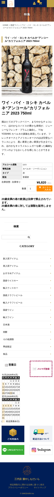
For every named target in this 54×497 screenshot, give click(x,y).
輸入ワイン (8, 317)
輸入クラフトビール (12, 302)
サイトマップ (40, 487)
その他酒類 (8, 339)
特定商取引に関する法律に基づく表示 (27, 484)
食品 (5, 354)
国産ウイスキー (10, 280)
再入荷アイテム (10, 266)
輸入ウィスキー (10, 288)
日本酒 (6, 324)
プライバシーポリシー (18, 487)
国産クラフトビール (12, 295)
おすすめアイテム (11, 273)
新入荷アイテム (10, 258)
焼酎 (5, 332)
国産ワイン (8, 310)
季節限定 (7, 346)
